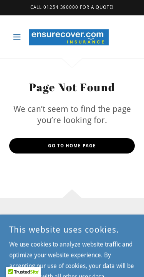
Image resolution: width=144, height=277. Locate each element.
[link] (72, 37)
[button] (18, 37)
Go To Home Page (72, 146)
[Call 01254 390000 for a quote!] (72, 8)
